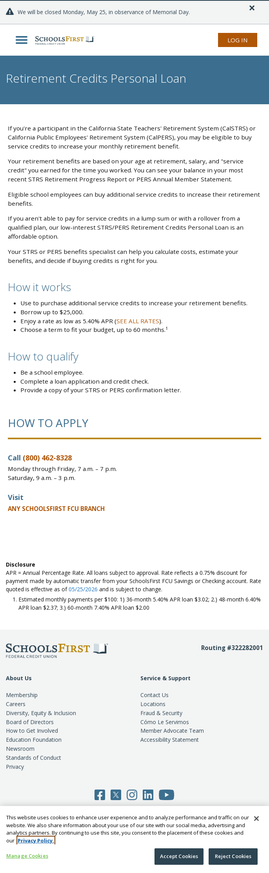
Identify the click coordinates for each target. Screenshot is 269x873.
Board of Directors (30, 722)
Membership (22, 695)
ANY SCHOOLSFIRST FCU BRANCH (56, 509)
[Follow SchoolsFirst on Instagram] (132, 794)
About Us (19, 678)
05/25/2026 (83, 589)
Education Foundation (34, 739)
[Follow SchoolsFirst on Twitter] (116, 794)
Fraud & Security (161, 713)
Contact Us (154, 695)
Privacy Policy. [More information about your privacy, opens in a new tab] (36, 840)
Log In (237, 40)
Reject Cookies (233, 856)
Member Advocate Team (172, 730)
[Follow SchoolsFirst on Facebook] (100, 794)
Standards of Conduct (33, 757)
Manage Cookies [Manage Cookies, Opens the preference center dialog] (27, 855)
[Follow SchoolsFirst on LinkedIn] (148, 794)
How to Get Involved (32, 730)
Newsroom (20, 748)
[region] (134, 839)
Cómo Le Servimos (164, 722)
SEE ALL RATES (137, 321)
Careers (15, 704)
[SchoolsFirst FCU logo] (62, 40)
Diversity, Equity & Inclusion (41, 713)
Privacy (15, 766)
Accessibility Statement (169, 739)
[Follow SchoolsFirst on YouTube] (166, 794)
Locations (152, 704)
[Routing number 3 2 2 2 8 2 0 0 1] (232, 658)
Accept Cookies (179, 856)
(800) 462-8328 (47, 457)
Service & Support (165, 678)
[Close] (252, 8)
